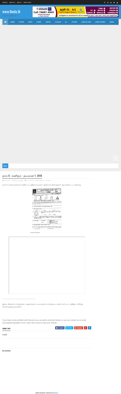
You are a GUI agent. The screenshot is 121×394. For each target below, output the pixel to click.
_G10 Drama (95, 69)
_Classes (57, 22)
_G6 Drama (50, 122)
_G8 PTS (63, 105)
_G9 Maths (42, 93)
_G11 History (21, 57)
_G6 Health (90, 122)
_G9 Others (64, 93)
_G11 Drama (29, 51)
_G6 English (62, 122)
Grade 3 (92, 140)
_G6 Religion (53, 128)
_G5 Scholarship (87, 134)
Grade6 (48, 180)
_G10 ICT (7, 81)
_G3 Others (65, 146)
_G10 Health (73, 75)
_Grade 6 (7, 122)
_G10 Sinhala (92, 81)
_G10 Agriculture (75, 63)
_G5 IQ (6, 134)
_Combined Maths (89, 39)
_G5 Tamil (28, 134)
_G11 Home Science (36, 57)
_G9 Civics (57, 87)
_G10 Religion (66, 81)
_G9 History (20, 93)
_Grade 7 (17, 110)
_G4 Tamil (20, 140)
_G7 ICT (7, 116)
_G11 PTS (83, 57)
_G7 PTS (51, 116)
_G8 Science (87, 105)
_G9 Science (99, 93)
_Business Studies (11, 39)
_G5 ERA (62, 134)
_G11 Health (8, 57)
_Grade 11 (109, 39)
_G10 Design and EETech (57, 69)
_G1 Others (17, 158)
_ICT (84, 33)
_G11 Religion (94, 57)
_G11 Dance (66, 45)
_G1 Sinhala (73, 152)
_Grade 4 (110, 134)
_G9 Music (53, 93)
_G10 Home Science (101, 75)
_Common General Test (70, 33)
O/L (100, 39)
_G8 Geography (96, 99)
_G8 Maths (30, 105)
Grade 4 (100, 134)
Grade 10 (51, 63)
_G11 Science (107, 57)
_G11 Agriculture (10, 45)
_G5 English (40, 134)
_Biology (52, 39)
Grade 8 (18, 99)
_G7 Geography (86, 110)
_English (16, 28)
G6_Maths (30, 180)
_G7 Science (74, 116)
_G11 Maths (60, 57)
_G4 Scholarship (79, 140)
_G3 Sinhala (8, 146)
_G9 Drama (80, 87)
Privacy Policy (27, 2)
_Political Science (38, 33)
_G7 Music (28, 116)
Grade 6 (109, 116)
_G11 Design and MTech (12, 51)
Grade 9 (27, 87)
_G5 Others (73, 134)
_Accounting (107, 33)
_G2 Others (41, 152)
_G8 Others (53, 105)
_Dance (113, 28)
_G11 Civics (55, 45)
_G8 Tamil (111, 105)
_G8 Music (41, 105)
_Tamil (6, 28)
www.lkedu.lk (11, 11)
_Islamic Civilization (48, 28)
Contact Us (12, 2)
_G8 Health (110, 99)
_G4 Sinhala (8, 140)
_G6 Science (65, 128)
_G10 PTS (54, 81)
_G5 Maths (52, 134)
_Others (74, 22)
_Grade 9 (37, 87)
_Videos (48, 22)
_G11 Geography (104, 51)
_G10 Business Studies (104, 63)
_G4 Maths (44, 140)
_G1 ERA (7, 158)
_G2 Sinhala (97, 146)
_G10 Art (89, 63)
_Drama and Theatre (11, 33)
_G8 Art (38, 99)
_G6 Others (31, 128)
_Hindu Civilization (30, 28)
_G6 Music (19, 128)
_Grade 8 (28, 99)
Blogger (54, 393)
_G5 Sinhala (16, 134)
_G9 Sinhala (111, 93)
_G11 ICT (50, 57)
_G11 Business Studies (39, 45)
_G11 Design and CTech (82, 45)
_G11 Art (24, 45)
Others (21, 22)
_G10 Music (30, 81)
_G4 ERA (54, 140)
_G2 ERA (31, 152)
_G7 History (111, 110)
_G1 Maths (107, 152)
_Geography (53, 33)
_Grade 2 (85, 146)
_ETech (43, 39)
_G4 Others (65, 140)
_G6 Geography (76, 122)
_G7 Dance (48, 110)
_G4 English (31, 140)
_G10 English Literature (13, 75)
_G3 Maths (44, 146)
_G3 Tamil (20, 146)
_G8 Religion (74, 105)
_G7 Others (40, 116)
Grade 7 (7, 110)
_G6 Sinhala (78, 128)
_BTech (24, 39)
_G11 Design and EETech (103, 45)
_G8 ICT (19, 105)
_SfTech (34, 39)
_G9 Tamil (7, 99)
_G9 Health (8, 93)
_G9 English (92, 87)
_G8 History (8, 105)
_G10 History (86, 75)
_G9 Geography (105, 87)
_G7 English (72, 110)
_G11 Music (72, 57)
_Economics (94, 33)
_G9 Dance (68, 87)
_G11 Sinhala (8, 63)
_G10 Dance (20, 69)
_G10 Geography (59, 75)
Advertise (4, 2)
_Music (104, 28)
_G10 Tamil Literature (12, 87)
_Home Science (100, 22)
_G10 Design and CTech (36, 69)
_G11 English (41, 51)
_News (30, 22)
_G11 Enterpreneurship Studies (82, 51)
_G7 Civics (37, 110)
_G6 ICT (113, 122)
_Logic (25, 33)
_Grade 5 (110, 128)
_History (88, 28)
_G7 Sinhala (87, 116)
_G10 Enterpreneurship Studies (37, 75)
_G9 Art (47, 87)
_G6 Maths (8, 128)
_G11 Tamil (20, 63)
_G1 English (96, 152)
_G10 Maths (18, 81)
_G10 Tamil (104, 81)
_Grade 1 (62, 152)
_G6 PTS (42, 128)
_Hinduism (63, 28)
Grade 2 (76, 146)
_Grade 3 (102, 140)
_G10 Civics (8, 69)
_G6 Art (17, 122)
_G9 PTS (75, 93)
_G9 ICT (31, 93)
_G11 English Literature (58, 51)
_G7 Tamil (98, 116)
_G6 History (102, 122)
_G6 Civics (28, 122)
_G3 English (31, 146)
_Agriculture (86, 22)
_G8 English (82, 99)
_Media (111, 22)
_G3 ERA (54, 146)
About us (19, 2)
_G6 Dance (39, 122)
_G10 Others (42, 81)
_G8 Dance (59, 99)
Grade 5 (100, 128)
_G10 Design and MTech (78, 69)
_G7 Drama (60, 110)
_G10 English (107, 69)
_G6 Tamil (89, 128)
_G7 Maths (17, 116)
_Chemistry (64, 39)
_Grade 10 (61, 63)
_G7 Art (27, 110)
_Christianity (76, 28)
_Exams (38, 22)
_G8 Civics (48, 99)
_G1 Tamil (84, 152)
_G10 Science (79, 81)
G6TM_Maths (39, 180)
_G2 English (8, 152)
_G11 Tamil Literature (36, 63)
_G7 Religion (62, 116)
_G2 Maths (20, 152)
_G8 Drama (71, 99)
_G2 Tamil (108, 146)
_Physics (75, 39)
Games (12, 22)
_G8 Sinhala (99, 105)
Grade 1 (52, 152)
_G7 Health (99, 110)
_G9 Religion (86, 93)
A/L (66, 22)
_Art (97, 28)
